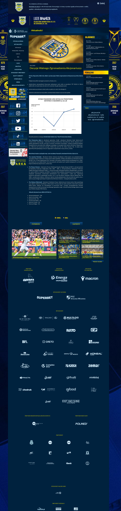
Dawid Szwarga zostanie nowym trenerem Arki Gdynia (94, 83)
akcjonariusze (93, 115)
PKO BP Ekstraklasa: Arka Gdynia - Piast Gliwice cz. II (91, 256)
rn (97, 117)
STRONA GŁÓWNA (18, 41)
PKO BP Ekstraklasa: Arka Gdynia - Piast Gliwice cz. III (68, 256)
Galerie (18, 53)
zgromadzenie (97, 119)
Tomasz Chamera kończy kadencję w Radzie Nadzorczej (96, 89)
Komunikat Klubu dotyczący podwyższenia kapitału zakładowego (96, 102)
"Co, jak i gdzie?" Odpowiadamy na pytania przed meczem (95, 47)
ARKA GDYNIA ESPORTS (18, 85)
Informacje (18, 47)
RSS (18, 57)
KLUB (18, 63)
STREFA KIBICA (18, 79)
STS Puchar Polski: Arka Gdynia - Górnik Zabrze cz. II (67, 241)
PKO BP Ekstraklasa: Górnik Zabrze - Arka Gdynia (26, 257)
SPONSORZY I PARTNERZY (18, 72)
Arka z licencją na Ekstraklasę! (94, 77)
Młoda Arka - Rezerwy (18, 50)
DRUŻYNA (18, 66)
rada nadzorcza (95, 116)
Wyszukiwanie (18, 60)
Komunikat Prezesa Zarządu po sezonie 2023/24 (94, 95)
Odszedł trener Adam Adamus (94, 42)
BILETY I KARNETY (18, 75)
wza (89, 119)
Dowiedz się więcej (34, 6)
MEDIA (18, 82)
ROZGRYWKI (18, 69)
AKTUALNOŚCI (18, 44)
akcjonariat (95, 112)
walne (101, 117)
